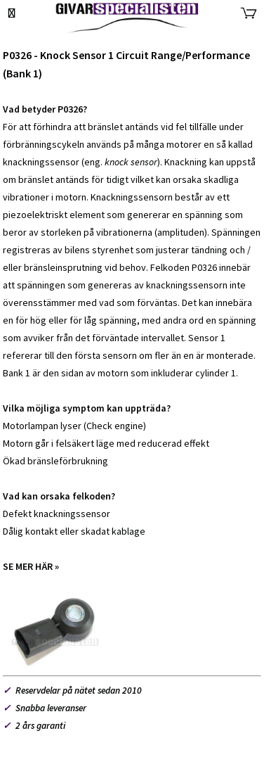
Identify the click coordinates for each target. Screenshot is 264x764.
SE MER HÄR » (31, 566)
